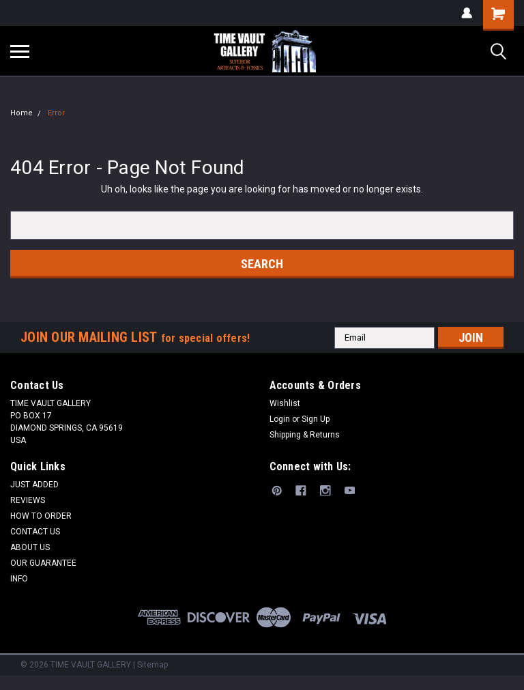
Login (280, 419)
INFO (19, 579)
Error (56, 113)
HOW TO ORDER (41, 516)
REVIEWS (27, 500)
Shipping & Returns (305, 435)
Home (21, 113)
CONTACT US (35, 531)
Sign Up (316, 419)
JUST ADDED (34, 484)
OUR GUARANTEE (43, 563)
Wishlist (285, 403)
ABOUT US (30, 547)
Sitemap (152, 665)
